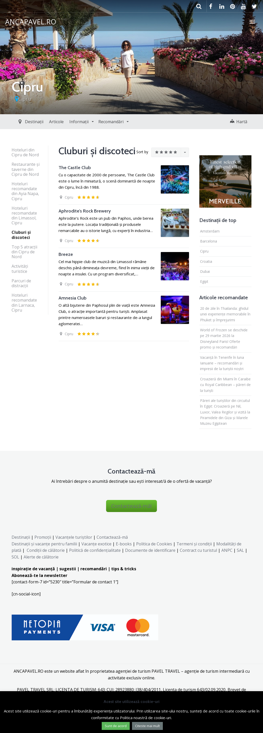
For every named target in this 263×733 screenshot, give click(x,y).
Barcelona (208, 241)
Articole (44, 121)
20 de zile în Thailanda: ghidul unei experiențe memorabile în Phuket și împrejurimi (225, 314)
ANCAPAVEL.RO (30, 21)
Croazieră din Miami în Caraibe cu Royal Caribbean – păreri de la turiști (225, 385)
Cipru (24, 98)
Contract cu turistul (198, 550)
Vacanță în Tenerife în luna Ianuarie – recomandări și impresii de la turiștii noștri (222, 363)
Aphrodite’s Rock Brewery (85, 211)
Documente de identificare (150, 550)
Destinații (22, 121)
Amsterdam (210, 231)
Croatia (206, 261)
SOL (15, 557)
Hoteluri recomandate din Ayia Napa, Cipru (25, 191)
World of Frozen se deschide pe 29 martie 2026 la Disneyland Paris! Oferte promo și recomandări (224, 338)
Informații (68, 121)
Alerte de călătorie (41, 557)
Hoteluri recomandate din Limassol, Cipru (24, 215)
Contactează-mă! (131, 506)
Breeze (66, 254)
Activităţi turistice (20, 268)
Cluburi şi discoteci (21, 234)
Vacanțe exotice (96, 544)
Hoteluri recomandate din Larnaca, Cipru (24, 302)
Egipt (204, 281)
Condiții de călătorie (46, 550)
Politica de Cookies (154, 544)
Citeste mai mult (147, 726)
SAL (240, 550)
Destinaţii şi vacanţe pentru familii (44, 544)
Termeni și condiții (194, 544)
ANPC (226, 550)
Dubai (205, 271)
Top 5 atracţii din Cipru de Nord (24, 251)
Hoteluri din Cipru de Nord (25, 152)
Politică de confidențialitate (94, 550)
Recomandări (100, 121)
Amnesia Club (73, 298)
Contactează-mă (112, 537)
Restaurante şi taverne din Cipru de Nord (26, 169)
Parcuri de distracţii (21, 283)
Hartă (238, 121)
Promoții (42, 537)
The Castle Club (75, 167)
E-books (124, 544)
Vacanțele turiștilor (73, 537)
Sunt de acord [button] (116, 726)
